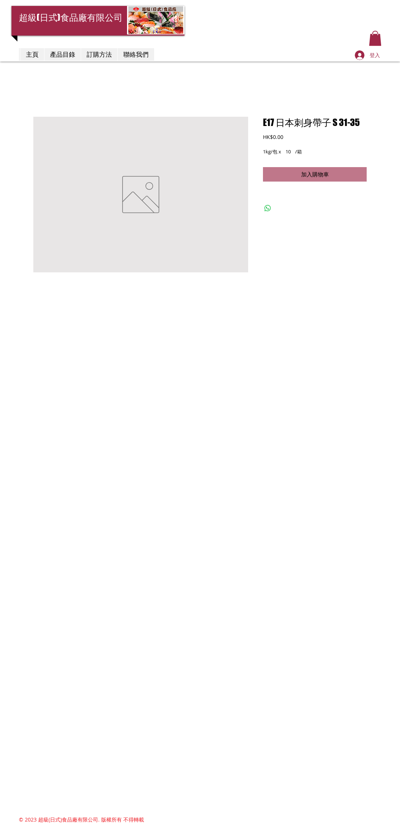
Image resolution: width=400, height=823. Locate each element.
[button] (375, 38)
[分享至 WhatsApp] (267, 208)
